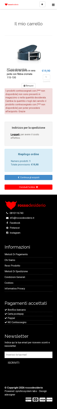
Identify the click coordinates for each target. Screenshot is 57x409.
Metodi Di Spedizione (16, 271)
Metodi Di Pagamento (16, 254)
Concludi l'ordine (28, 187)
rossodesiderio (34, 387)
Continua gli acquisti (28, 177)
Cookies (9, 282)
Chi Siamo (10, 260)
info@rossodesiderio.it (22, 217)
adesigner (10, 394)
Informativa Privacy (15, 288)
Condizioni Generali (15, 277)
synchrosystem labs (26, 391)
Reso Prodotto (12, 265)
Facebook (15, 222)
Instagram (15, 232)
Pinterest (15, 227)
